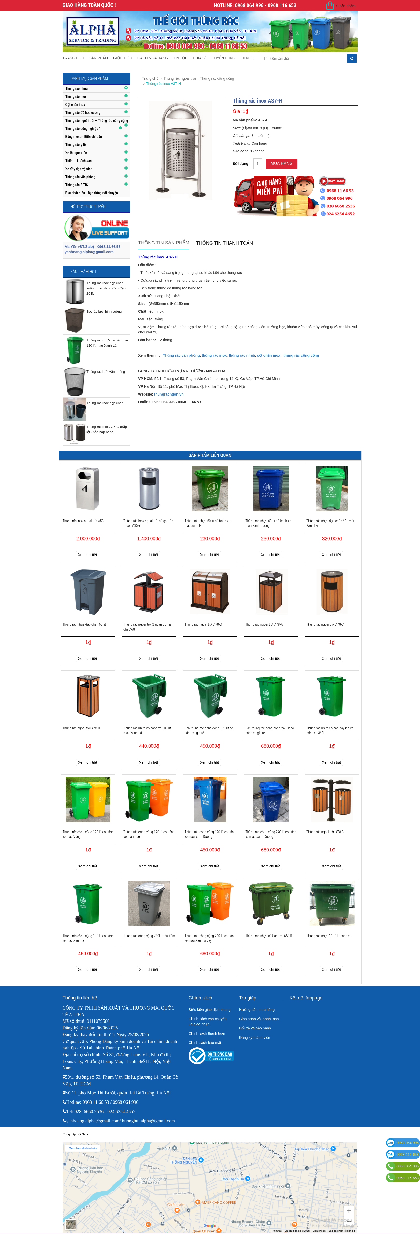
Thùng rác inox (76, 96)
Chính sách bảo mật (205, 1043)
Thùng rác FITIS (76, 185)
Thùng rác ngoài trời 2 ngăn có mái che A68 (147, 626)
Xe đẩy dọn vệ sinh (78, 169)
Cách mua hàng (152, 58)
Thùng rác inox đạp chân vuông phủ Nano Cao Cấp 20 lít (106, 288)
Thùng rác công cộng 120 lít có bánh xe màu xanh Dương (210, 834)
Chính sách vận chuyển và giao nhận (208, 1021)
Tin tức (180, 58)
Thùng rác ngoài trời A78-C (325, 624)
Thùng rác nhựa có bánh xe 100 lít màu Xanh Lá (147, 730)
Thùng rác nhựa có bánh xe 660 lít (269, 936)
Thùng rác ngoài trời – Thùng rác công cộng (96, 121)
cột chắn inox (268, 355)
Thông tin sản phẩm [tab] (163, 242)
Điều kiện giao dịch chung (210, 1009)
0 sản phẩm (346, 6)
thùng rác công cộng (301, 355)
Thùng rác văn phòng (80, 177)
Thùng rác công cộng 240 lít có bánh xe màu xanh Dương (270, 834)
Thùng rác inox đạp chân (104, 403)
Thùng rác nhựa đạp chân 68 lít (84, 624)
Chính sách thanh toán (207, 1033)
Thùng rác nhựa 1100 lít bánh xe (328, 936)
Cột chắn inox (75, 105)
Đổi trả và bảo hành (255, 1028)
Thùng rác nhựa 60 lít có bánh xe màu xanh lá (207, 523)
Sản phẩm (98, 58)
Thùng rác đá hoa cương (82, 113)
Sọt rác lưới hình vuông (104, 311)
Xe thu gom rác (76, 153)
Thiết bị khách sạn (78, 161)
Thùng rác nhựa (76, 88)
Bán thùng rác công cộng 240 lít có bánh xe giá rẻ (269, 730)
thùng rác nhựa (242, 355)
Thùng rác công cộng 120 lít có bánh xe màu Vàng (88, 834)
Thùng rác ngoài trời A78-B (325, 832)
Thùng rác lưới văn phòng (105, 372)
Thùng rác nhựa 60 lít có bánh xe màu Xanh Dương (268, 523)
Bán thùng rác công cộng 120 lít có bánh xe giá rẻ (209, 730)
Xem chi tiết (87, 555)
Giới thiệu (122, 58)
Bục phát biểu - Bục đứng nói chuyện (91, 193)
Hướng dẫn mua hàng (257, 1009)
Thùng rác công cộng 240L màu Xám (149, 936)
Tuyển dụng (223, 58)
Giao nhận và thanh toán (259, 1019)
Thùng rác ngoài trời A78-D (81, 728)
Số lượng (240, 164)
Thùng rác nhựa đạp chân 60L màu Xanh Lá (330, 523)
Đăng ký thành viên (254, 1037)
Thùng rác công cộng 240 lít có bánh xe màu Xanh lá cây (210, 938)
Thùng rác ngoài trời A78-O (203, 624)
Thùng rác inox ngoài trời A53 (83, 521)
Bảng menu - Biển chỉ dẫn (83, 137)
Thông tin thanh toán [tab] (224, 243)
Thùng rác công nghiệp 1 (83, 129)
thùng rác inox (214, 355)
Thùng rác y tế (75, 145)
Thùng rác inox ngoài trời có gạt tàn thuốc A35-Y (148, 523)
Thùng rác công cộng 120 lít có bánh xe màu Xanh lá (88, 938)
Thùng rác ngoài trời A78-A (264, 624)
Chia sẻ (200, 58)
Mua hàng (282, 163)
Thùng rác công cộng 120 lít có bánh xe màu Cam (148, 834)
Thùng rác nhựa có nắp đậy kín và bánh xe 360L (329, 730)
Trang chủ (73, 58)
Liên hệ (247, 58)
